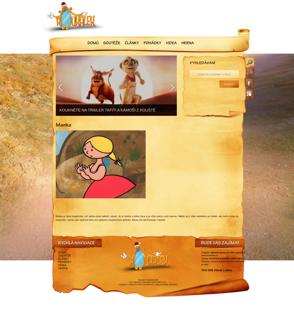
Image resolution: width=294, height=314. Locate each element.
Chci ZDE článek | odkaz (216, 270)
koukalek (150, 280)
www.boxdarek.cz (209, 255)
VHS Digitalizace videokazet (140, 282)
